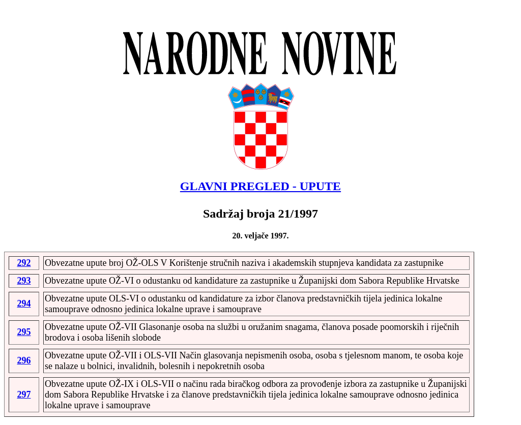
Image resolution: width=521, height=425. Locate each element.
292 (24, 263)
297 (24, 394)
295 (24, 332)
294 (24, 303)
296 (24, 360)
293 (24, 281)
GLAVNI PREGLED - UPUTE (260, 186)
